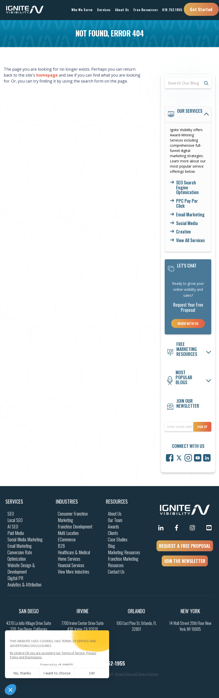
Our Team (115, 520)
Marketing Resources (124, 552)
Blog (111, 546)
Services (14, 501)
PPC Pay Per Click (187, 203)
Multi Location (68, 533)
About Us (115, 513)
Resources (117, 501)
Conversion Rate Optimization (19, 555)
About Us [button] (122, 9)
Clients (113, 533)
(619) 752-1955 (109, 663)
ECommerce (67, 539)
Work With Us (188, 323)
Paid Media (15, 533)
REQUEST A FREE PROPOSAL (185, 546)
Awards (113, 526)
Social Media (187, 223)
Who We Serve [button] (82, 9)
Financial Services (71, 565)
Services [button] (104, 9)
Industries (67, 501)
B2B (61, 546)
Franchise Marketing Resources (123, 561)
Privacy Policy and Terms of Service (136, 674)
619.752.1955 (172, 9)
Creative (183, 231)
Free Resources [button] (145, 9)
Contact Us (116, 571)
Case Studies (117, 539)
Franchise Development (75, 526)
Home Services (69, 558)
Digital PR (15, 578)
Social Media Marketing (25, 539)
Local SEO (15, 520)
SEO (10, 513)
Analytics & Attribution (24, 584)
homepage (47, 75)
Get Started (201, 9)
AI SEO (12, 526)
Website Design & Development (21, 568)
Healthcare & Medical (74, 552)
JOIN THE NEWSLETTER (184, 561)
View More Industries (73, 571)
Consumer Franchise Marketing (73, 516)
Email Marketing (190, 214)
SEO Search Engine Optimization (187, 187)
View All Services (190, 240)
